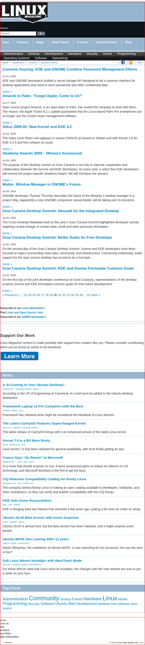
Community (44, 598)
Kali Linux (7, 564)
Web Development (82, 604)
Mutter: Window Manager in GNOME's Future (41, 184)
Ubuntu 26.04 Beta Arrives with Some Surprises (41, 517)
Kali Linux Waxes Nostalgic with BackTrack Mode (42, 560)
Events (77, 599)
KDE (4, 505)
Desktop (33, 53)
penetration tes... (36, 564)
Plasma (17, 505)
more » (7, 91)
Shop (128, 42)
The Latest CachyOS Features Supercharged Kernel (44, 423)
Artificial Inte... (8, 389)
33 (68, 295)
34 (72, 295)
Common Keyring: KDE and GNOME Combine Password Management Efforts (69, 69)
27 (42, 295)
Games (6, 522)
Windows (104, 604)
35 (77, 295)
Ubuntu (36, 389)
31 (59, 295)
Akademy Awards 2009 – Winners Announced (42, 153)
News (5, 42)
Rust (23, 445)
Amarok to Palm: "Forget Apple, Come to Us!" (42, 96)
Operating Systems (17, 58)
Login (139, 62)
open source (28, 462)
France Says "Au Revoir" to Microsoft (33, 457)
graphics (13, 522)
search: (4, 28)
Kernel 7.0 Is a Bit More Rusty (26, 440)
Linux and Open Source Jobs (25, 312)
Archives (82, 42)
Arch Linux (7, 427)
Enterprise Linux (9, 483)
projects (6, 543)
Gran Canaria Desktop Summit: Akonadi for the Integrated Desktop (60, 211)
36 (81, 295)
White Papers (60, 42)
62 (88, 295)
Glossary (8, 642)
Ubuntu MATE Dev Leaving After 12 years (36, 539)
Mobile (122, 599)
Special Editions (106, 42)
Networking (60, 58)
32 (64, 295)
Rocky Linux (28, 483)
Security (92, 53)
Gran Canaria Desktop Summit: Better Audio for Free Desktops (57, 237)
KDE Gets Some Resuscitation (27, 500)
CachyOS (17, 427)
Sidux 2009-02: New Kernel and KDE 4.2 (37, 127)
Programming (126, 53)
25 (34, 295)
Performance (14, 445)
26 (38, 295)
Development (54, 53)
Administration (13, 53)
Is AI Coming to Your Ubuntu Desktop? (34, 385)
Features (23, 42)
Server (107, 53)
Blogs (40, 42)
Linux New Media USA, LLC (130, 642)
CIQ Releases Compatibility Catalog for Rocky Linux (44, 479)
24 (30, 295)
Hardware (74, 53)
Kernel (5, 445)
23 (25, 295)
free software (120, 604)
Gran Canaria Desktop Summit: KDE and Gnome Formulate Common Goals (68, 268)
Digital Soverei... (9, 462)
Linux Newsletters (33, 308)
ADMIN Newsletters (34, 316)
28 (47, 295)
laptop (14, 410)
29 (51, 295)
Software (41, 58)
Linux (21, 410)
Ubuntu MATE (23, 543)
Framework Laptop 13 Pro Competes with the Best (43, 406)
